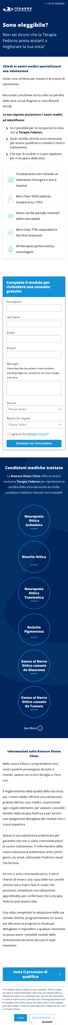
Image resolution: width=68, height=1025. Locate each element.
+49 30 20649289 (54, 3)
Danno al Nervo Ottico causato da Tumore (34, 702)
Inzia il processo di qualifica (30, 974)
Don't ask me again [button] (41, 1017)
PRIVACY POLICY (37, 434)
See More (30, 728)
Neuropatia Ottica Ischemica (34, 520)
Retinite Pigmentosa (34, 629)
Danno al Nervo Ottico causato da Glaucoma (34, 665)
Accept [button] (20, 1017)
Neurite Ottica (34, 557)
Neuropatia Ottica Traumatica (34, 593)
